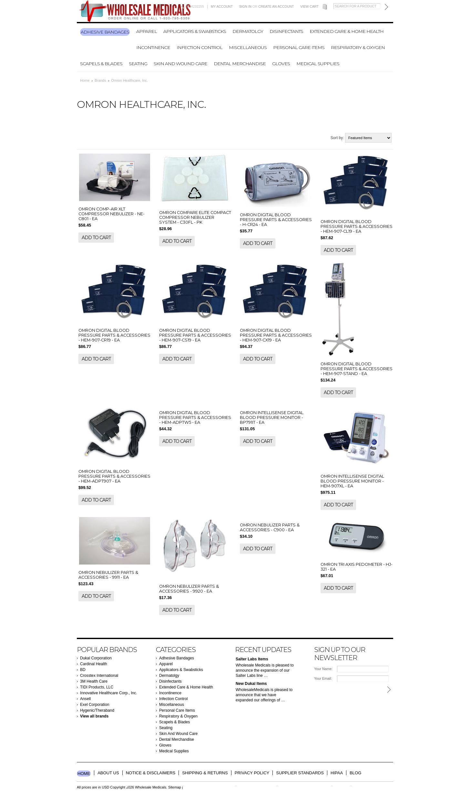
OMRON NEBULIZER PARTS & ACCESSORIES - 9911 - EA (108, 575)
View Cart (309, 6)
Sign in (245, 6)
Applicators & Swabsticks (194, 31)
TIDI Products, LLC (96, 687)
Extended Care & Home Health (346, 31)
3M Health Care (93, 681)
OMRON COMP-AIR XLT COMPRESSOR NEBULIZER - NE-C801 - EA (111, 214)
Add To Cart (96, 237)
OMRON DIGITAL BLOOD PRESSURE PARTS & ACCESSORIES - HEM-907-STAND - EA (357, 368)
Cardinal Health (93, 664)
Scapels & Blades (101, 63)
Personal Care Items (298, 47)
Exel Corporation (94, 704)
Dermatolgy (247, 31)
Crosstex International (99, 675)
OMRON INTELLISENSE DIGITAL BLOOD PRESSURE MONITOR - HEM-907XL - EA (352, 481)
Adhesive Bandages (105, 32)
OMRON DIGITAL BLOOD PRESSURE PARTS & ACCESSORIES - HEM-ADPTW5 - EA (195, 417)
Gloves (281, 63)
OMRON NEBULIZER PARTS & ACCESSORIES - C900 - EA (270, 527)
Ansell (85, 699)
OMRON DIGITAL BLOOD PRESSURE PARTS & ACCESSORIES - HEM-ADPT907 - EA (114, 476)
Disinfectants (286, 31)
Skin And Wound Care (180, 63)
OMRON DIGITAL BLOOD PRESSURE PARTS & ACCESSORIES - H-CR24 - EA (276, 219)
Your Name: (323, 669)
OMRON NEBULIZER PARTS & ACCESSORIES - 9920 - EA (189, 589)
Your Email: (323, 678)
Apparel (146, 31)
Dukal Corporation (96, 658)
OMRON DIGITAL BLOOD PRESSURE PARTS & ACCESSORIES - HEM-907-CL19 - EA (357, 226)
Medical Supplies (317, 63)
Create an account (276, 6)
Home (84, 80)
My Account (222, 6)
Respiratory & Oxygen (358, 47)
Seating (138, 63)
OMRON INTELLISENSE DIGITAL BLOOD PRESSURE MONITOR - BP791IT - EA (271, 417)
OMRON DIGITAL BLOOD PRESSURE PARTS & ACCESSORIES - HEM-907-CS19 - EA (195, 335)
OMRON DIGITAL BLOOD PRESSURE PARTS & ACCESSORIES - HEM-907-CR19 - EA (114, 335)
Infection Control (199, 47)
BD (83, 669)
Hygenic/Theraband (97, 710)
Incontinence (153, 47)
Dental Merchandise (240, 63)
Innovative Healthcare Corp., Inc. (108, 693)
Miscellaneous (248, 47)
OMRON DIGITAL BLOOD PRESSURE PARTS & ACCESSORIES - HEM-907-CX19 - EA (276, 335)
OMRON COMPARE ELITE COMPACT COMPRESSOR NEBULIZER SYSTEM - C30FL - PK (195, 217)
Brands (100, 80)
